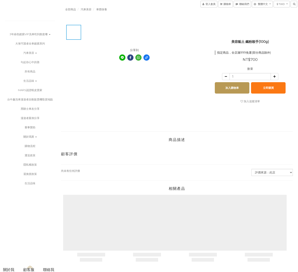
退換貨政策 (30, 174)
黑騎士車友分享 (30, 108)
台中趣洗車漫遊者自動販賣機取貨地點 (30, 99)
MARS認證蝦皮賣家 (30, 90)
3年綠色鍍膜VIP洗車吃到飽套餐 (30, 34)
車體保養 (101, 9)
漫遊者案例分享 (30, 118)
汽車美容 (30, 52)
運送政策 (30, 155)
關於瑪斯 (30, 136)
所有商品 (30, 71)
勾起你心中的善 (30, 62)
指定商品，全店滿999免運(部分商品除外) (244, 52)
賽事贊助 (30, 127)
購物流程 (30, 146)
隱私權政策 (30, 164)
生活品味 (30, 80)
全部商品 (70, 9)
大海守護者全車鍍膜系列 (30, 43)
